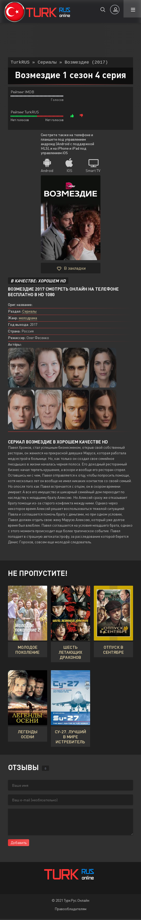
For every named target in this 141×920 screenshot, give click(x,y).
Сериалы (29, 312)
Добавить (19, 843)
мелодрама (28, 319)
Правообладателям (70, 910)
